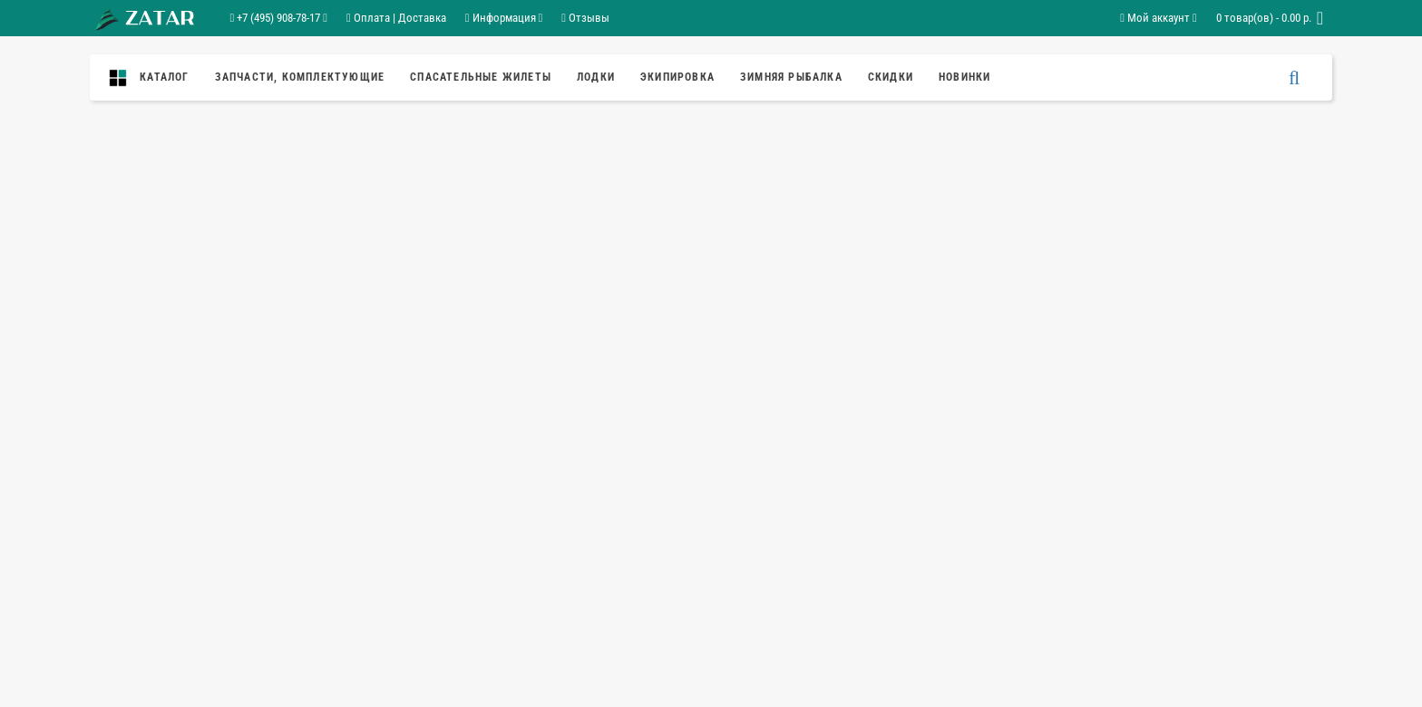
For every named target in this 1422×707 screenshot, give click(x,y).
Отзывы (585, 17)
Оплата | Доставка (396, 17)
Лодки (596, 77)
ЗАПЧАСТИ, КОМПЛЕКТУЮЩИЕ (300, 77)
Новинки (964, 77)
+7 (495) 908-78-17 (279, 17)
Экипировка (677, 77)
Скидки (890, 77)
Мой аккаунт (1158, 17)
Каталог (154, 78)
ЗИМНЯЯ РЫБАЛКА (791, 77)
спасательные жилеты (480, 77)
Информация (504, 17)
